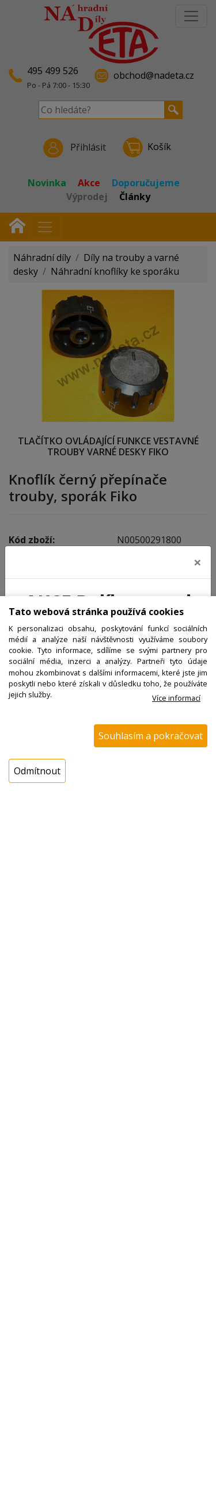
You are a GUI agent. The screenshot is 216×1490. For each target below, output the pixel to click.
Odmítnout (37, 771)
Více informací (176, 698)
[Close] (197, 559)
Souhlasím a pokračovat (150, 735)
